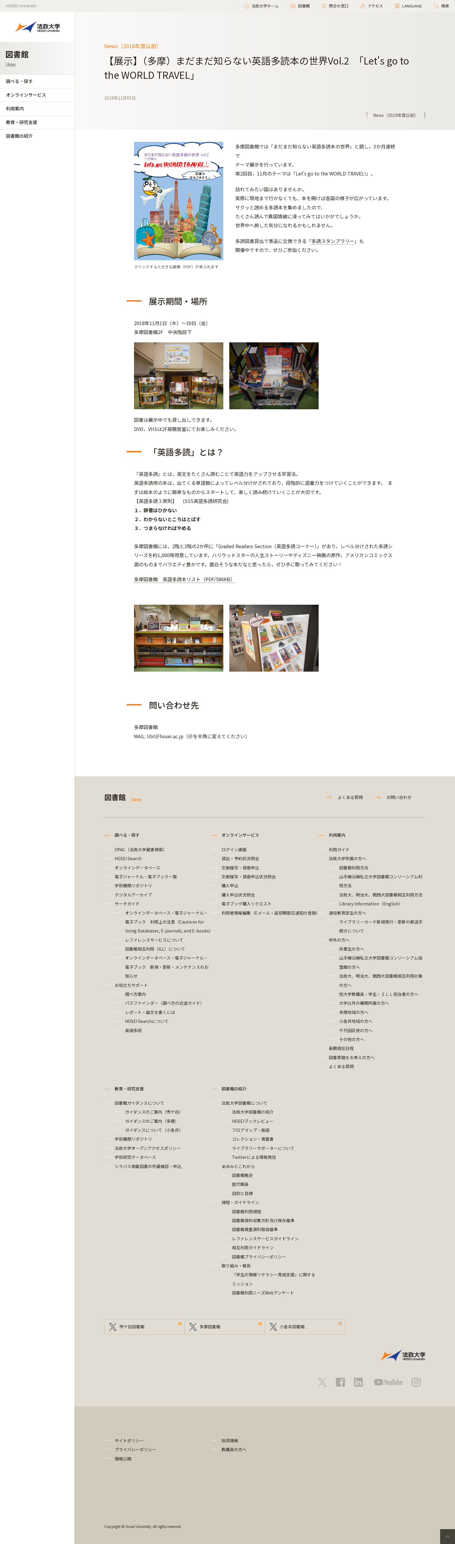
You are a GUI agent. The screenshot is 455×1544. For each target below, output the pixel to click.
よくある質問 (350, 797)
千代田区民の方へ (356, 1030)
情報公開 (123, 1459)
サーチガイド (127, 904)
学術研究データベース (135, 1157)
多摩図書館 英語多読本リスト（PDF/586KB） (184, 579)
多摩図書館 (210, 1327)
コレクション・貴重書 (253, 1139)
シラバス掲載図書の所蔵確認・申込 (148, 1166)
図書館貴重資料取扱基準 (255, 1229)
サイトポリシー (129, 1440)
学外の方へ (339, 940)
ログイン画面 (234, 849)
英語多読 (133, 1030)
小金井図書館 (292, 1327)
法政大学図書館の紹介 (253, 1112)
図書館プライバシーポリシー (259, 1257)
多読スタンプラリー (332, 240)
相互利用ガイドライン (253, 1247)
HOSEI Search (128, 858)
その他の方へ (351, 1039)
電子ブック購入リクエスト (247, 904)
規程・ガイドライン (240, 1202)
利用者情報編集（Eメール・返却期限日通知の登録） (271, 913)
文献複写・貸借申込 (240, 868)
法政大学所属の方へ (347, 858)
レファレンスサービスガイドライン (265, 1239)
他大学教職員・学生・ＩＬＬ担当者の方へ (378, 994)
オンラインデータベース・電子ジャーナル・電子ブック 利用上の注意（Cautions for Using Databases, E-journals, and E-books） (169, 922)
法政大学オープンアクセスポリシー (148, 1148)
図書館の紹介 (19, 136)
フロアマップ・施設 (250, 1130)
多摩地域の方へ (353, 1012)
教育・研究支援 (21, 122)
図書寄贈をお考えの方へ (352, 1057)
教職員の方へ (234, 1449)
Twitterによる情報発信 (254, 1157)
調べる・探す (19, 81)
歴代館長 (240, 1184)
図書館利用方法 (353, 868)
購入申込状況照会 (238, 895)
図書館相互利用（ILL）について (155, 949)
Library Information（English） (371, 904)
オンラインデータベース (137, 868)
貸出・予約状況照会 (240, 858)
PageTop (447, 1536)
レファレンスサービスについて (154, 940)
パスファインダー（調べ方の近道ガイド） (164, 1003)
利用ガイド (339, 849)
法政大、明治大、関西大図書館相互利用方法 (381, 895)
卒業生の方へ (351, 949)
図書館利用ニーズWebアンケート (263, 1293)
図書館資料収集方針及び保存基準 (263, 1220)
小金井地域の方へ (356, 1021)
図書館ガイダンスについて (139, 1103)
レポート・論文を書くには (150, 1012)
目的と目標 (242, 1193)
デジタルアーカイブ (133, 895)
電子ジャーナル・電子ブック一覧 (146, 877)
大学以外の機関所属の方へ (364, 1003)
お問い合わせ (399, 797)
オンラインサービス (26, 95)
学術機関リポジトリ (133, 885)
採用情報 (230, 1440)
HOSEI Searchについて (147, 1021)
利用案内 (15, 108)
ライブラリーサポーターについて (263, 1148)
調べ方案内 (135, 994)
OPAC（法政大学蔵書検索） (141, 849)
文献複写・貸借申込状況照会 (249, 877)
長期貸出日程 (341, 1048)
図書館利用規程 (246, 1211)
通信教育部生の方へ (347, 913)
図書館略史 (242, 1175)
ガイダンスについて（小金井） (154, 1130)
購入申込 (230, 885)
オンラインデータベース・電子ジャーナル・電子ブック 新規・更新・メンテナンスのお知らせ (166, 967)
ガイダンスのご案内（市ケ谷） (154, 1112)
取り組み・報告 (236, 1266)
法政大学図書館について (244, 1103)
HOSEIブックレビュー (252, 1121)
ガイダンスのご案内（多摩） (152, 1121)
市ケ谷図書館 (131, 1327)
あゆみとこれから (238, 1166)
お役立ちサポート (131, 985)
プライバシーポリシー (135, 1449)
